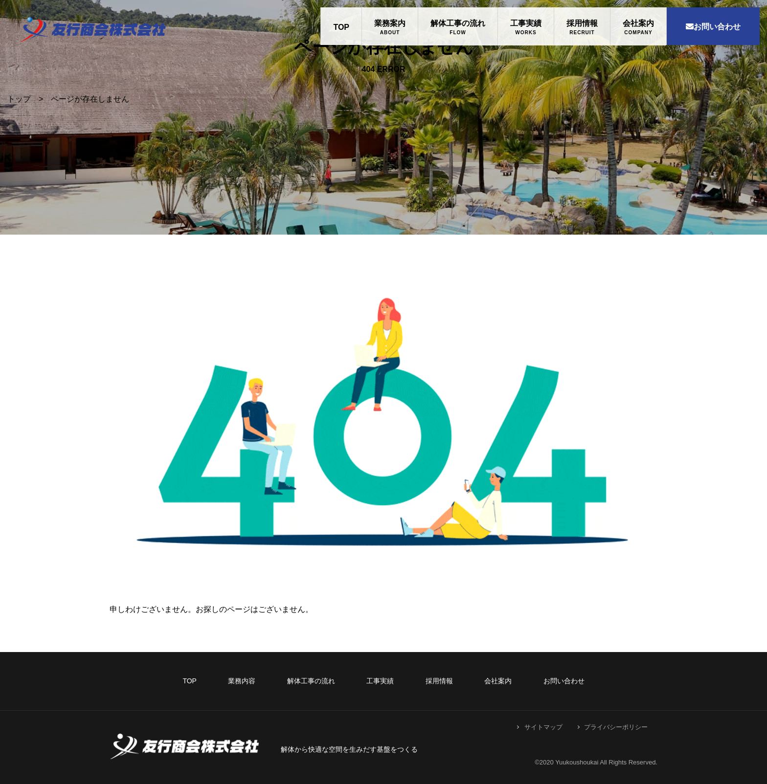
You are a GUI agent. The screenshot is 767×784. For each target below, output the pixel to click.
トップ (19, 99)
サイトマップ (543, 727)
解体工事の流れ (457, 23)
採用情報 (582, 23)
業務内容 (241, 681)
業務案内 (390, 23)
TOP (341, 27)
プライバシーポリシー (616, 727)
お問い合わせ (713, 26)
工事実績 (525, 23)
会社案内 (638, 23)
